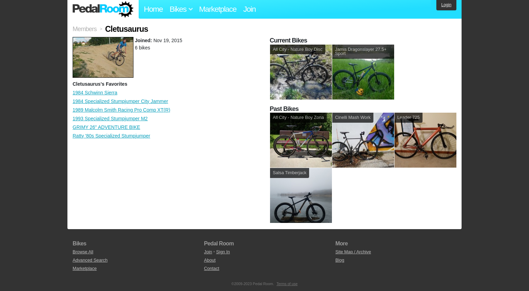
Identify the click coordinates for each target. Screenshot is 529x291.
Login (446, 4)
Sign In (223, 251)
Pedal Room (103, 9)
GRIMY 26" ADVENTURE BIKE (106, 127)
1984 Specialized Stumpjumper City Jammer (120, 101)
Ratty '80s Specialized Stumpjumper (111, 136)
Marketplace (217, 9)
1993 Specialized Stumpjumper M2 (110, 118)
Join (249, 9)
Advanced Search (90, 260)
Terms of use (287, 284)
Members (84, 29)
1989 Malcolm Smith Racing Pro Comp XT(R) (121, 110)
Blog (339, 260)
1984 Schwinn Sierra (95, 92)
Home (153, 9)
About (209, 260)
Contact (211, 268)
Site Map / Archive (353, 251)
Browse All (83, 251)
